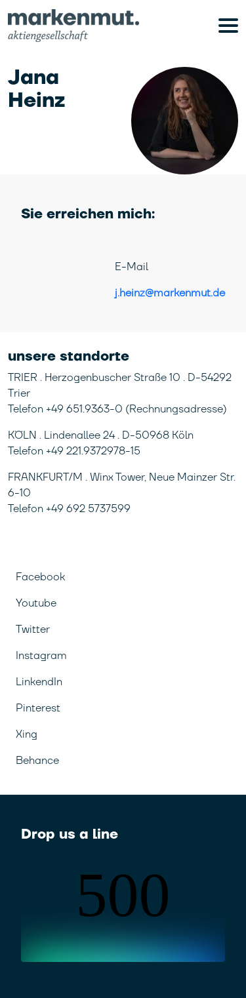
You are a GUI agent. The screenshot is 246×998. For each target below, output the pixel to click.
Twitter (33, 629)
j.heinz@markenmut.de (170, 293)
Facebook (40, 577)
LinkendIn (39, 682)
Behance (37, 760)
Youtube (36, 603)
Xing (26, 734)
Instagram (41, 655)
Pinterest (38, 708)
